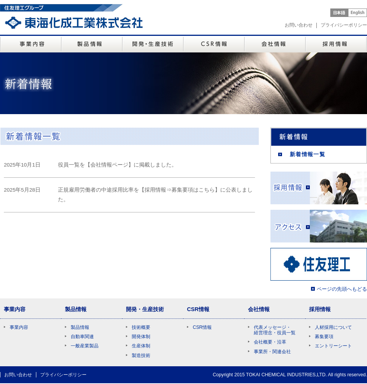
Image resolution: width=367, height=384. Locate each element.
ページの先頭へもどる (342, 289)
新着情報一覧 (307, 154)
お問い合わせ (299, 25)
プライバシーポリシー (344, 25)
